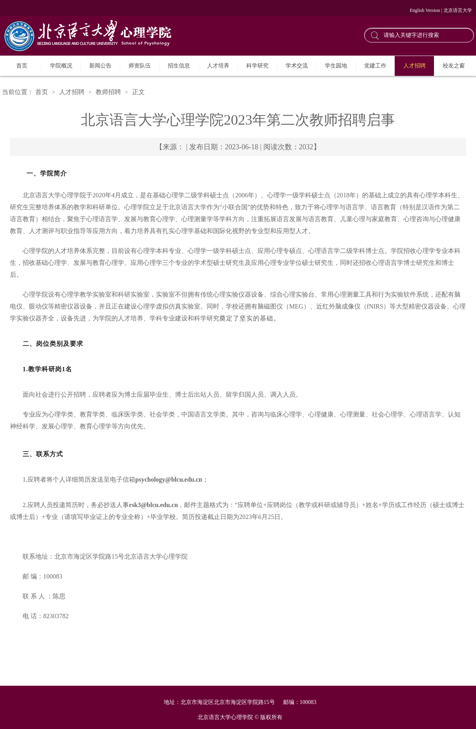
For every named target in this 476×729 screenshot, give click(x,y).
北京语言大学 (457, 10)
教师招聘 (108, 92)
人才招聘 (414, 66)
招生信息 (179, 66)
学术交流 (297, 66)
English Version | (426, 10)
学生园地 (336, 66)
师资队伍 (140, 66)
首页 (21, 66)
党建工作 (375, 66)
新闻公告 (100, 66)
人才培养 (218, 66)
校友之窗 (454, 66)
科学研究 (257, 66)
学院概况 (61, 66)
